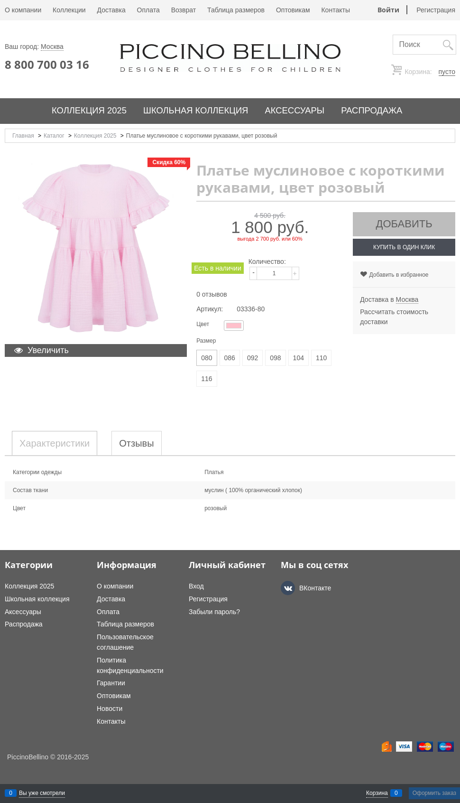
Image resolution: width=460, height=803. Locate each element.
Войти (388, 9)
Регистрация (435, 10)
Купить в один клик (404, 247)
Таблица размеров (236, 10)
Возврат (183, 10)
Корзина (377, 793)
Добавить (404, 224)
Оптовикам (293, 10)
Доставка (111, 10)
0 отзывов (211, 294)
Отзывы (136, 443)
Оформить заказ (434, 793)
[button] (296, 268)
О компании (23, 10)
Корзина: (429, 72)
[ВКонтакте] (288, 588)
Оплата (148, 10)
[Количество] (274, 273)
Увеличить (48, 350)
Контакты (335, 10)
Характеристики (54, 443)
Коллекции (69, 10)
